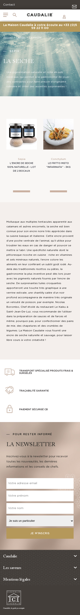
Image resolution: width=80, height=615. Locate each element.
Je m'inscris (40, 533)
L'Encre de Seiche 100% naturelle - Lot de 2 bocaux (21, 167)
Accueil (8, 37)
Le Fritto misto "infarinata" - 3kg (58, 165)
